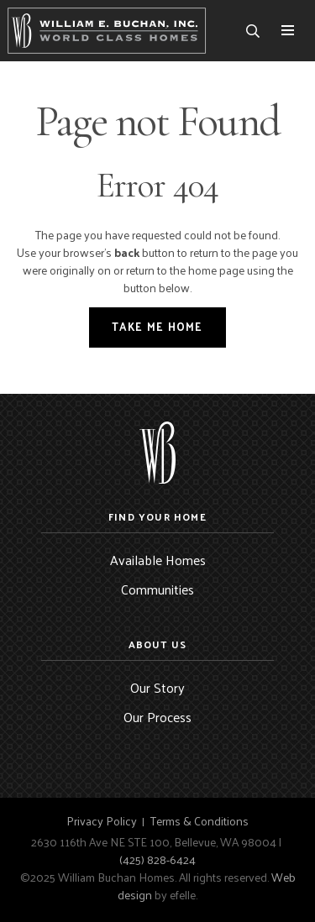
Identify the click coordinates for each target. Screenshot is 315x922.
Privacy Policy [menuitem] (101, 821)
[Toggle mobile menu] (287, 30)
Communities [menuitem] (157, 589)
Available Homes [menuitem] (158, 559)
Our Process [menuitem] (157, 717)
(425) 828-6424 (157, 859)
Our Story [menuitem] (157, 687)
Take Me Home (157, 326)
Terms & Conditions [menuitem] (199, 821)
